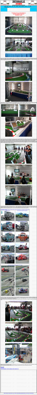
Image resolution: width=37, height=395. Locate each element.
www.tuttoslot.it (2, 367)
